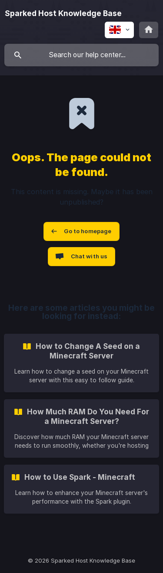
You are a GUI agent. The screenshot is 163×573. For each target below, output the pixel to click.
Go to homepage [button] (87, 231)
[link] (81, 363)
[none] (63, 13)
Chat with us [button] (89, 256)
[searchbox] (81, 55)
